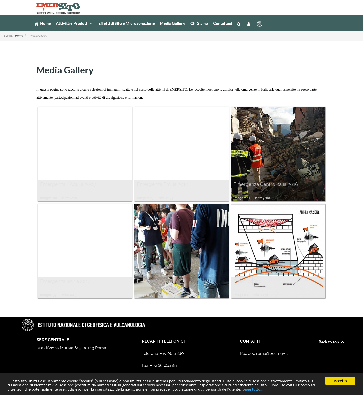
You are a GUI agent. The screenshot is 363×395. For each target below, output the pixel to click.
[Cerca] (239, 23)
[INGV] (260, 24)
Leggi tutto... (279, 389)
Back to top (332, 342)
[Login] (249, 23)
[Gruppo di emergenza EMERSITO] (56, 7)
